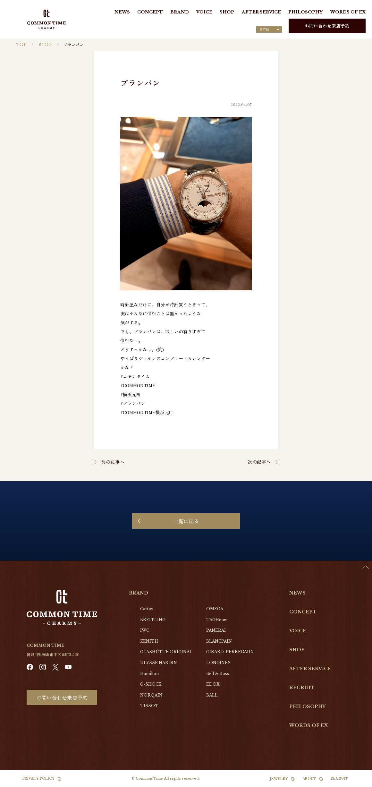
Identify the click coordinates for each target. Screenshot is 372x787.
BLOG (45, 44)
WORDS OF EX (348, 12)
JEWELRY (279, 779)
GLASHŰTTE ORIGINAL (166, 651)
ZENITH (149, 641)
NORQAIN (151, 695)
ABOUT (309, 779)
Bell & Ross (217, 673)
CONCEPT (150, 12)
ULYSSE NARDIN (158, 662)
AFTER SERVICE (261, 12)
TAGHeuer (217, 619)
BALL (212, 695)
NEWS (122, 12)
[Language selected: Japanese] (269, 29)
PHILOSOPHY (305, 12)
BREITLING (152, 619)
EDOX (213, 684)
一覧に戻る (186, 521)
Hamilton (149, 673)
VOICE (204, 12)
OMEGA (214, 608)
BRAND (179, 12)
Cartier (147, 608)
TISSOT (149, 705)
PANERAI (216, 630)
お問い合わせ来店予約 (327, 25)
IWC (144, 630)
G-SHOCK (150, 684)
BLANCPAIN (219, 641)
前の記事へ (112, 461)
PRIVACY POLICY (38, 778)
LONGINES (218, 662)
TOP (21, 44)
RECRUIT (301, 687)
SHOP (227, 12)
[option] (356, 782)
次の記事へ (259, 461)
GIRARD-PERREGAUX (230, 651)
